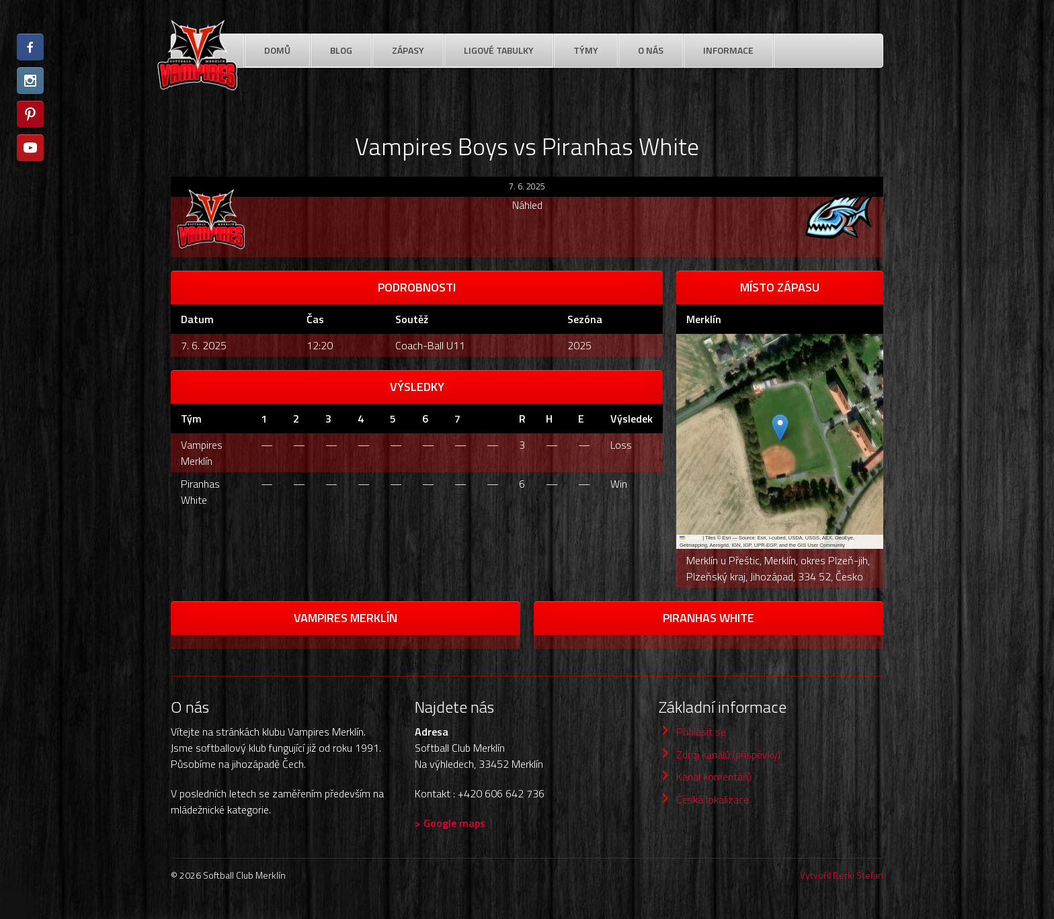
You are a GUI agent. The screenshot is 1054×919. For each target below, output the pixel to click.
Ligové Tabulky (499, 50)
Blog (341, 50)
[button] (780, 427)
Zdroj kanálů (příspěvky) (728, 754)
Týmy (585, 50)
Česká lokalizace (712, 799)
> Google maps (450, 823)
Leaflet (690, 538)
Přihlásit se (701, 732)
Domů (277, 50)
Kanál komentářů (714, 777)
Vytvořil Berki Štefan (841, 875)
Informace (728, 50)
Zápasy (408, 50)
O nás (650, 50)
